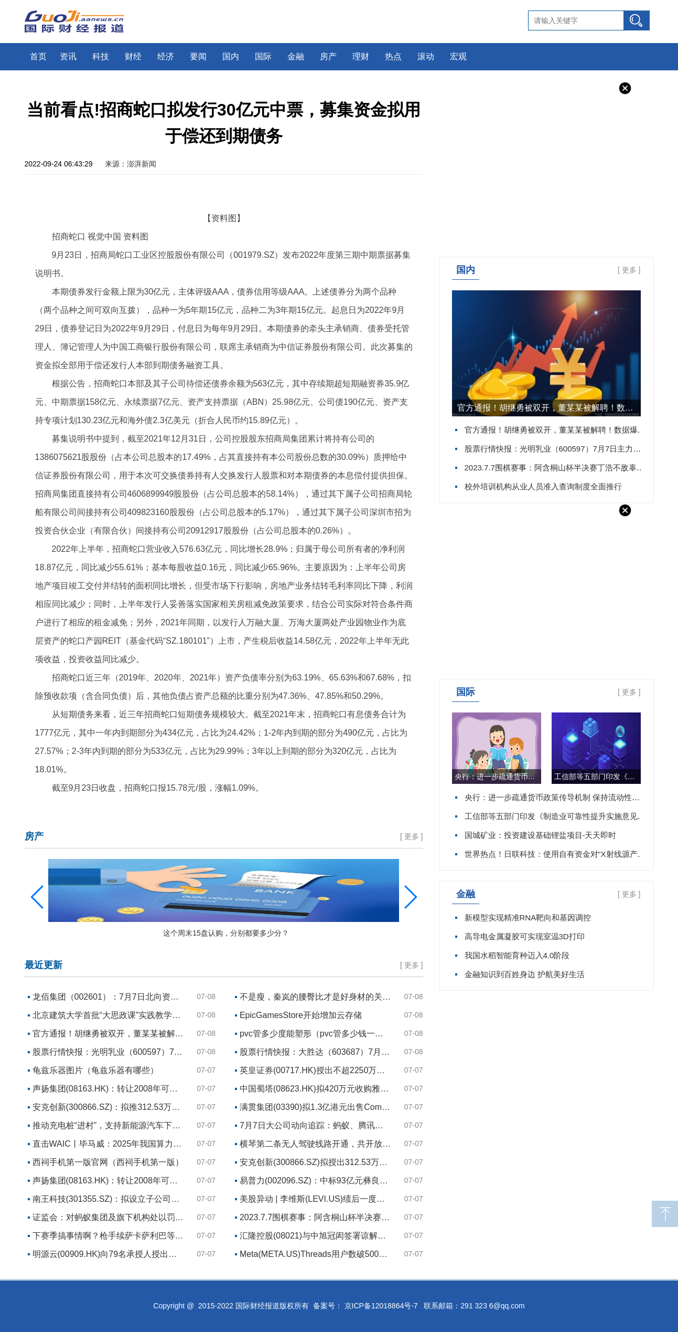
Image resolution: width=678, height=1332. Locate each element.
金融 (295, 56)
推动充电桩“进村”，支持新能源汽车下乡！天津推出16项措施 (109, 1125)
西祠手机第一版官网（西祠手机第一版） (108, 1162)
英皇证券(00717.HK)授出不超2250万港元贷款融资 (316, 1070)
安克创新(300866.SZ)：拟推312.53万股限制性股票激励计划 (109, 1107)
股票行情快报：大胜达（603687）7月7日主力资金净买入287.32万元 (316, 1051)
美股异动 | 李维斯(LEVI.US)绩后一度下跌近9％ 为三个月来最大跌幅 (316, 1198)
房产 (328, 56)
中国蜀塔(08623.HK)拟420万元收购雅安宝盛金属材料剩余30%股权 (316, 1088)
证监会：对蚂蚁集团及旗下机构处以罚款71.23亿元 (109, 1217)
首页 (38, 56)
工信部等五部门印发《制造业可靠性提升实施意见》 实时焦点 (597, 776)
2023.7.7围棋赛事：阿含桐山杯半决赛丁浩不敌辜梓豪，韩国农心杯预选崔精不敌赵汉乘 (316, 1217)
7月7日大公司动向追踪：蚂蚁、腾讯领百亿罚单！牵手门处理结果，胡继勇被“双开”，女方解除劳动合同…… (316, 1125)
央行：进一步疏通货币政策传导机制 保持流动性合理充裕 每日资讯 (498, 776)
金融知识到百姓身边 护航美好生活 (525, 974)
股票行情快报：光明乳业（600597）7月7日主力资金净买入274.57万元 (109, 1051)
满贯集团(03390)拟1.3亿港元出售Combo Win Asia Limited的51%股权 (316, 1107)
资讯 (68, 56)
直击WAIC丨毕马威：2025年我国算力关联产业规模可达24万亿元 (109, 1143)
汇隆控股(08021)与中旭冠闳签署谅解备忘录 (316, 1235)
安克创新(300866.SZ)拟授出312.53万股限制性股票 (316, 1162)
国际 (263, 56)
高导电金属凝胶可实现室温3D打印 (525, 936)
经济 (165, 56)
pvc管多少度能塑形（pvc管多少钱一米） (316, 1033)
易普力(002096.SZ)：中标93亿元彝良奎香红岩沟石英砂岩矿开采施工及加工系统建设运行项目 (316, 1180)
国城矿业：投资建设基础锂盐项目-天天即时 (541, 835)
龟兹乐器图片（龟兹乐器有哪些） (95, 1070)
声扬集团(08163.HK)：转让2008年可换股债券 (109, 1088)
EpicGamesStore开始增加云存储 (301, 1015)
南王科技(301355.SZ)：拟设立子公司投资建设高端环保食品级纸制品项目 (109, 1198)
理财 (360, 56)
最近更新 (43, 965)
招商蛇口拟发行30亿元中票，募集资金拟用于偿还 (169, 809)
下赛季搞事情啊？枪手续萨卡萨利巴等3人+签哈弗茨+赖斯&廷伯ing (109, 1235)
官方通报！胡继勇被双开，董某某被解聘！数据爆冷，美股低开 (549, 407)
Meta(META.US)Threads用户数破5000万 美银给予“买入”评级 (316, 1254)
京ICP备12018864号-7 (381, 1306)
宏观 (458, 56)
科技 (100, 56)
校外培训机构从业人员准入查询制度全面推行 (543, 486)
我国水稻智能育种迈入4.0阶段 (517, 955)
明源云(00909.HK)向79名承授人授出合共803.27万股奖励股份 (109, 1254)
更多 (629, 270)
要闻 (198, 56)
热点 (393, 56)
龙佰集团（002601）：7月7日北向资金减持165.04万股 (109, 996)
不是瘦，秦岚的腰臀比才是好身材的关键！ (316, 996)
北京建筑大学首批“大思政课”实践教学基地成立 (109, 1015)
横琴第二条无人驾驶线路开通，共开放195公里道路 (316, 1143)
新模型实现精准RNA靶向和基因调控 (528, 917)
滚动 (425, 56)
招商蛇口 (65, 809)
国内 (230, 56)
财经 (133, 56)
